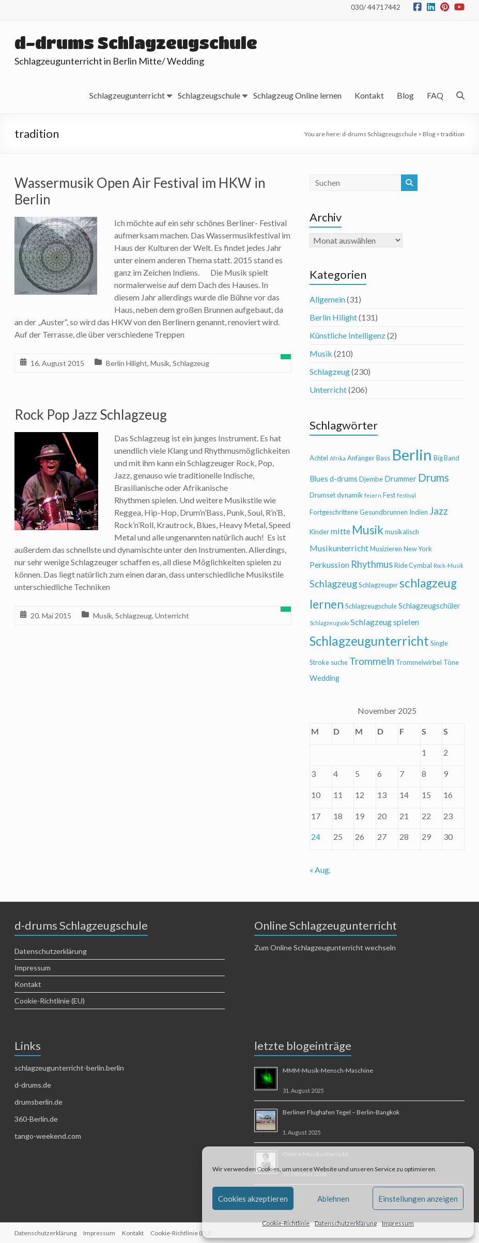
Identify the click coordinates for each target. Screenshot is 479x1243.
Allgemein (327, 299)
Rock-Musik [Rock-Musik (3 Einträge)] (448, 565)
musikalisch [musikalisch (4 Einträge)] (402, 532)
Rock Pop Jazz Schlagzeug (90, 414)
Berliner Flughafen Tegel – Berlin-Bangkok (341, 1112)
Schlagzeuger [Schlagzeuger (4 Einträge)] (378, 585)
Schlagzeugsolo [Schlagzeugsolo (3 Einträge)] (329, 622)
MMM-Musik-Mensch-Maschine (328, 1070)
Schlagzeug (191, 363)
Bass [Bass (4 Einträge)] (383, 458)
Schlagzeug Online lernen (297, 95)
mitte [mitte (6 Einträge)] (340, 531)
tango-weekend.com (47, 1136)
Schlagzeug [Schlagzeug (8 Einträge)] (333, 583)
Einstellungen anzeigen (418, 1198)
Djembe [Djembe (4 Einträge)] (371, 479)
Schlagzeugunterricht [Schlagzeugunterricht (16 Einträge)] (369, 640)
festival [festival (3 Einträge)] (406, 495)
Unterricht (172, 615)
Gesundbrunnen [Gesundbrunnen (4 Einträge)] (384, 512)
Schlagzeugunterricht (127, 95)
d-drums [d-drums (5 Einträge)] (344, 478)
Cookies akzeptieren (253, 1198)
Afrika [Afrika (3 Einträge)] (338, 458)
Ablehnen (333, 1198)
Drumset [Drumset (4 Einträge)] (322, 495)
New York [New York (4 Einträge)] (418, 549)
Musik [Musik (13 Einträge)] (367, 530)
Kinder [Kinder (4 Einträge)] (319, 532)
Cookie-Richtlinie (286, 1223)
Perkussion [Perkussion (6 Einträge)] (329, 564)
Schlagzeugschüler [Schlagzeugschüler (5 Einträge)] (429, 605)
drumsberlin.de (38, 1101)
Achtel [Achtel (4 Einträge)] (319, 458)
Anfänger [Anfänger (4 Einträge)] (361, 458)
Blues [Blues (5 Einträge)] (319, 478)
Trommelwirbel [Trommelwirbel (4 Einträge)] (419, 662)
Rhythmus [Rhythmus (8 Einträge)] (372, 564)
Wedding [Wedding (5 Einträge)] (324, 678)
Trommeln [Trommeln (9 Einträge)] (371, 661)
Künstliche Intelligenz (347, 335)
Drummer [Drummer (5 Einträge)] (400, 478)
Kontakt (369, 95)
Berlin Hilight (126, 363)
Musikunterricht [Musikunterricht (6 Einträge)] (339, 548)
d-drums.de (32, 1084)
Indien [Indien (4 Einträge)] (418, 512)
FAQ (435, 95)
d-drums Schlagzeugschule (135, 42)
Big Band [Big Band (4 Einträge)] (446, 458)
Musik (159, 363)
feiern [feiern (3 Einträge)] (372, 495)
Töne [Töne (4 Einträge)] (451, 662)
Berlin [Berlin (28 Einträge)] (412, 454)
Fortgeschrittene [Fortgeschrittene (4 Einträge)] (334, 512)
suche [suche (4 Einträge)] (339, 662)
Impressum (398, 1223)
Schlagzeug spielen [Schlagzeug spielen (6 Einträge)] (384, 622)
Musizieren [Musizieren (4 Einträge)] (386, 549)
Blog (405, 95)
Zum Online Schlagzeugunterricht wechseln (325, 947)
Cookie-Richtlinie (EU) (49, 1000)
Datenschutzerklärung (346, 1223)
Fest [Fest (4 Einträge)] (389, 495)
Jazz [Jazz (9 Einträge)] (438, 511)
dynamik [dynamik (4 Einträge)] (350, 495)
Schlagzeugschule (209, 95)
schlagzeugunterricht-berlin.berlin (69, 1067)
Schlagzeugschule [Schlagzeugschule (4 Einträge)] (371, 606)
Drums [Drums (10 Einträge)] (433, 477)
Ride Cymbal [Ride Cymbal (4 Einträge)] (413, 565)
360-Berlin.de (36, 1118)
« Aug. (320, 869)
